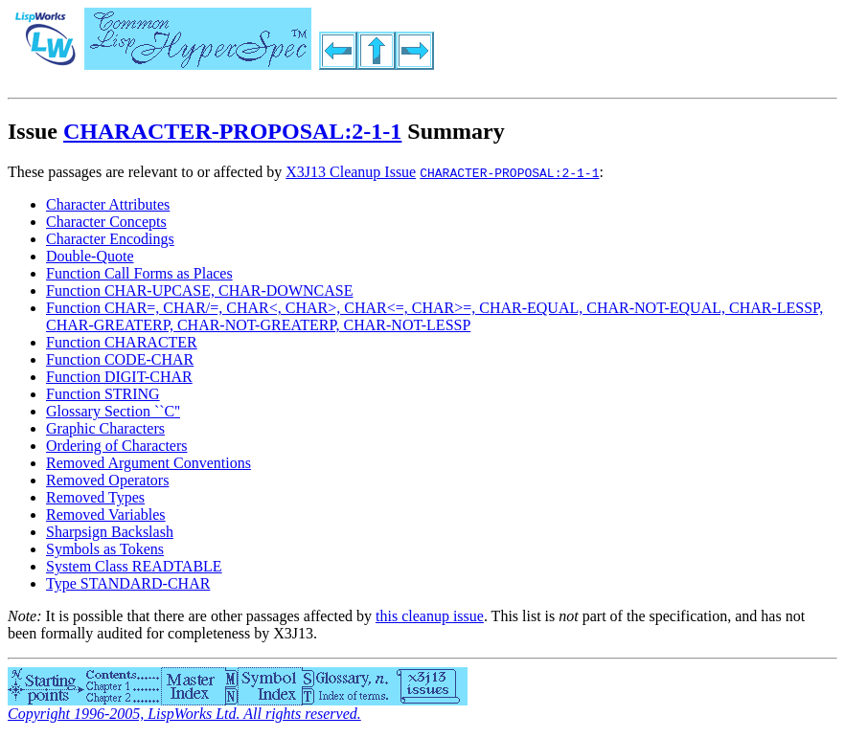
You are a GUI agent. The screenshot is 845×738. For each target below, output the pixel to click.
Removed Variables (106, 514)
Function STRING (103, 394)
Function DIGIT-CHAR (119, 377)
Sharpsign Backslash (109, 532)
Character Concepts (106, 221)
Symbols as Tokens (105, 549)
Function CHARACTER (121, 342)
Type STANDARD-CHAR (128, 583)
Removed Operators (107, 480)
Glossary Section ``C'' (113, 411)
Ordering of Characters (117, 445)
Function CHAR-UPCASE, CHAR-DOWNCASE (199, 290)
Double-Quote (90, 256)
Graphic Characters (105, 428)
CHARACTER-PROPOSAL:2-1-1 (232, 131)
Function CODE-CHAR (120, 359)
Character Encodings (110, 239)
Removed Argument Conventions (148, 463)
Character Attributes (108, 204)
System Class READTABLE (134, 566)
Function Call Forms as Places (139, 273)
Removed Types (95, 497)
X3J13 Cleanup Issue (350, 172)
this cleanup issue (430, 616)
